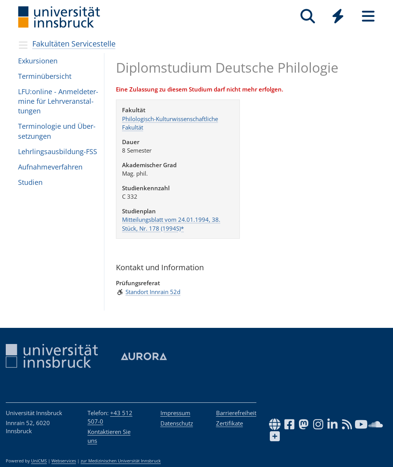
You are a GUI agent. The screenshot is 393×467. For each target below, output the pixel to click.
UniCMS (39, 461)
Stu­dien (30, 182)
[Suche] (307, 16)
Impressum (175, 413)
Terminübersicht (44, 76)
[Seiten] (368, 16)
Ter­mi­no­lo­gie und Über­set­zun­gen (57, 130)
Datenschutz (176, 423)
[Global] (337, 17)
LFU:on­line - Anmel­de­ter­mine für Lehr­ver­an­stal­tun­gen (58, 101)
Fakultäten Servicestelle (74, 43)
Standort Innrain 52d (152, 292)
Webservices (63, 461)
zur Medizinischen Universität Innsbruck (121, 461)
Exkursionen (38, 60)
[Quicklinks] (338, 16)
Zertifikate (229, 423)
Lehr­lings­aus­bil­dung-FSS (57, 151)
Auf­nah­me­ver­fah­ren (50, 166)
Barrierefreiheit (236, 413)
